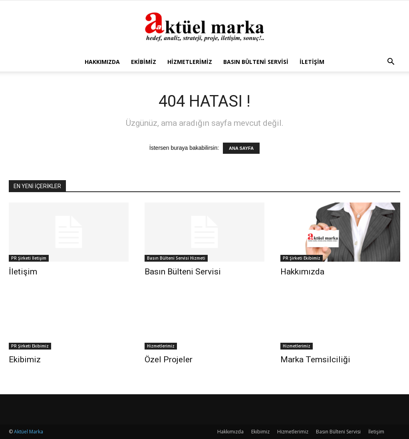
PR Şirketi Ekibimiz (301, 258)
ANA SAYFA (241, 148)
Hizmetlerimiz (189, 62)
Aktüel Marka (28, 431)
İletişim (312, 62)
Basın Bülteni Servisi (255, 62)
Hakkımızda (102, 62)
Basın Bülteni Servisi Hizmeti (176, 258)
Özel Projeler (169, 359)
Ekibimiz (143, 62)
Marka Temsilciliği (315, 359)
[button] (390, 62)
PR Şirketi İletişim (28, 258)
